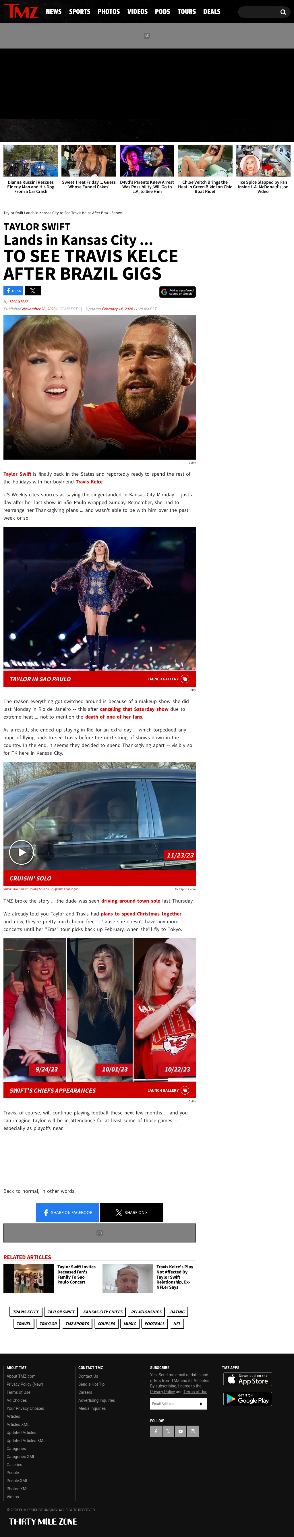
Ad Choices (17, 1400)
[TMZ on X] (17, 82)
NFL (177, 1323)
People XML (17, 1480)
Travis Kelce (26, 1312)
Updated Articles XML (26, 1440)
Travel (23, 1323)
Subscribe (201, 1404)
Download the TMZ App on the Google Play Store (247, 1399)
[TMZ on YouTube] (180, 1431)
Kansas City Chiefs (102, 1312)
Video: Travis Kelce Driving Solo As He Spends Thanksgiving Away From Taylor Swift (41, 889)
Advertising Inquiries (96, 1400)
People (13, 1472)
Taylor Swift (60, 1312)
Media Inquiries (92, 1408)
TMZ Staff (18, 301)
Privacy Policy (162, 1391)
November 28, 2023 (39, 308)
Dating (177, 1312)
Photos (104, 131)
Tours (228, 131)
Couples (106, 1323)
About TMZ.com (21, 1376)
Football (154, 1323)
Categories (16, 1448)
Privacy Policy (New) (25, 1384)
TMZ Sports (77, 1323)
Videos (150, 131)
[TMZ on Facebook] (8, 82)
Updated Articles (21, 1432)
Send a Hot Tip (91, 1384)
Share (67, 1212)
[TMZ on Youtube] (27, 82)
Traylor (48, 1323)
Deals (268, 131)
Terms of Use (18, 1392)
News (17, 131)
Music (129, 1323)
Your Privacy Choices (25, 1408)
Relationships (146, 1312)
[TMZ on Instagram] (37, 82)
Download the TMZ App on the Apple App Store (247, 1379)
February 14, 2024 (117, 308)
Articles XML (18, 1424)
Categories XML (21, 1456)
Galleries (14, 1464)
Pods (190, 131)
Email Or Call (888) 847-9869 (69, 107)
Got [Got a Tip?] (21, 107)
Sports (59, 131)
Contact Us (88, 1376)
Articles (13, 1416)
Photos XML (17, 1488)
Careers (85, 1392)
